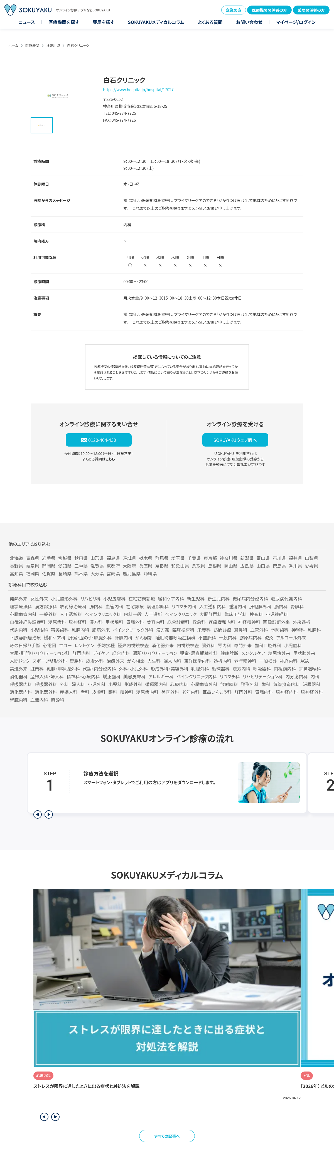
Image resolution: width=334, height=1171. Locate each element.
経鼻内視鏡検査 (133, 645)
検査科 (256, 614)
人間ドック (20, 660)
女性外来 (39, 598)
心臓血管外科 (204, 684)
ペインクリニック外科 (133, 629)
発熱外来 (19, 598)
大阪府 (129, 565)
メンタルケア (253, 653)
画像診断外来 (276, 622)
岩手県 (48, 558)
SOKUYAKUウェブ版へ (235, 440)
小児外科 (96, 684)
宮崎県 (113, 573)
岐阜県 (32, 565)
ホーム (13, 45)
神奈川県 (53, 45)
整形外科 (250, 684)
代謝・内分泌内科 (99, 668)
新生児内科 (218, 598)
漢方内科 (241, 668)
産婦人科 (69, 692)
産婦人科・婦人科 (47, 676)
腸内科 (96, 606)
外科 (64, 684)
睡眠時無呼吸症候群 (175, 637)
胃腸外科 (135, 622)
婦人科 (78, 684)
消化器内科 (21, 692)
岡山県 (230, 565)
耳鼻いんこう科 (217, 692)
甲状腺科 (114, 622)
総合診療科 (178, 622)
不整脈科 (207, 637)
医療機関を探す (63, 22)
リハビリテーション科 (263, 676)
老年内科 (191, 692)
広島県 (247, 565)
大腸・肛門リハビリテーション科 (40, 653)
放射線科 (229, 684)
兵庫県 (145, 565)
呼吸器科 (262, 668)
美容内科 (155, 622)
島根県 (214, 565)
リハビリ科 (90, 598)
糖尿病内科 (147, 692)
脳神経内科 (287, 692)
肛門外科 (243, 692)
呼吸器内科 (21, 684)
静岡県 (48, 565)
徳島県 (279, 565)
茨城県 (129, 558)
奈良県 (161, 565)
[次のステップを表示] (49, 814)
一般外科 (48, 614)
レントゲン (84, 645)
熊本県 (81, 573)
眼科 (112, 692)
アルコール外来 (291, 637)
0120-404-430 (102, 440)
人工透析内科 (212, 606)
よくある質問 (210, 22)
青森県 (32, 558)
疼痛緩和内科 (221, 622)
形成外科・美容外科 (169, 668)
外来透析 (301, 622)
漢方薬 (163, 629)
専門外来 (243, 645)
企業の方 (234, 10)
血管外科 (259, 629)
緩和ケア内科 (171, 598)
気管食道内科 (286, 684)
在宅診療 (135, 606)
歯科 (265, 684)
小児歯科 (293, 645)
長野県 (16, 565)
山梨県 (311, 558)
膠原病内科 (250, 637)
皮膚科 (98, 692)
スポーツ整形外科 (50, 660)
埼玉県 (178, 558)
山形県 (97, 558)
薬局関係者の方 (311, 10)
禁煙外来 (19, 668)
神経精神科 (249, 622)
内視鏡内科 (285, 668)
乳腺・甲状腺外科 (63, 668)
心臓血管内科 (23, 614)
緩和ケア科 (54, 637)
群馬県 (161, 558)
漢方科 (96, 622)
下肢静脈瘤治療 (25, 637)
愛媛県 (311, 565)
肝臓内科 (123, 637)
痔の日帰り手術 (25, 645)
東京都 (210, 558)
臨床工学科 (236, 614)
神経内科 (289, 660)
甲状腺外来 (304, 653)
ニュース (26, 22)
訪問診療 (222, 629)
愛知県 (65, 565)
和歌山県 (180, 565)
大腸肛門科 (211, 614)
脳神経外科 (312, 692)
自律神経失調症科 (27, 622)
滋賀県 (97, 565)
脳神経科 (78, 622)
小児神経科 (277, 614)
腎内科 (224, 645)
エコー (65, 645)
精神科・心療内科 (83, 676)
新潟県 (247, 558)
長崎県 (65, 573)
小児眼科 (39, 629)
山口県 (263, 565)
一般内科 (228, 637)
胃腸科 (76, 660)
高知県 (16, 573)
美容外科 (170, 692)
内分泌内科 (296, 676)
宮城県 (65, 558)
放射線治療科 (73, 606)
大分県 (97, 573)
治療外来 (115, 660)
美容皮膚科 (134, 676)
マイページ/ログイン (296, 22)
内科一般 (133, 614)
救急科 (199, 622)
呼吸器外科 (46, 684)
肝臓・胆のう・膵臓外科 (90, 637)
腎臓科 (297, 606)
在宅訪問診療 (141, 598)
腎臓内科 (19, 699)
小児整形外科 (64, 598)
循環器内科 (156, 684)
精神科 (126, 692)
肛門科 (37, 668)
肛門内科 (81, 653)
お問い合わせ (249, 22)
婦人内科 (172, 660)
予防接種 (106, 645)
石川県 (279, 558)
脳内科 (281, 606)
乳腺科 (314, 629)
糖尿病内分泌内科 (250, 598)
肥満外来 (101, 629)
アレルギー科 (161, 676)
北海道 (16, 558)
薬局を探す (103, 22)
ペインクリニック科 (103, 614)
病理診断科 (158, 606)
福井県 (295, 558)
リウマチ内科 (184, 606)
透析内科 (222, 660)
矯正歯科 (112, 676)
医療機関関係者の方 (269, 10)
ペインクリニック (181, 614)
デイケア (101, 653)
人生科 (154, 660)
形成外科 (133, 684)
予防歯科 (280, 629)
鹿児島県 (132, 573)
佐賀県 (48, 573)
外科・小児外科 (133, 668)
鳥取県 (198, 565)
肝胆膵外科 (260, 606)
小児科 (115, 684)
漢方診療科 (46, 606)
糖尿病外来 (279, 653)
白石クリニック (78, 45)
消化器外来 (162, 645)
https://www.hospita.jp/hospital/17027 (138, 89)
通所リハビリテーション (155, 653)
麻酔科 (57, 699)
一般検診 (268, 660)
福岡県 (32, 573)
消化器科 (19, 676)
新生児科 (196, 598)
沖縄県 (150, 573)
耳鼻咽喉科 (310, 668)
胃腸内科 (264, 692)
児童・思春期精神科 (199, 653)
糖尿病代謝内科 (286, 598)
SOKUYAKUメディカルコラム (156, 22)
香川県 (295, 565)
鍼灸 (268, 637)
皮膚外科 (95, 660)
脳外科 (208, 645)
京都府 (113, 565)
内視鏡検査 (187, 645)
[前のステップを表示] (37, 814)
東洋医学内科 (197, 660)
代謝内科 (19, 629)
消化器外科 (46, 692)
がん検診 (144, 637)
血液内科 (39, 699)
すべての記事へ (167, 1136)
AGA (304, 660)
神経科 (298, 629)
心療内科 (179, 684)
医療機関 (32, 45)
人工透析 (153, 614)
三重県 (81, 565)
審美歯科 (60, 629)
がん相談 (136, 660)
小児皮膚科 (114, 598)
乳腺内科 (80, 629)
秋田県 (81, 558)
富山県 (263, 558)
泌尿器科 (311, 684)
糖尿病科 (57, 622)
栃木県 (145, 558)
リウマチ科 (230, 676)
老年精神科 (245, 660)
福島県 (113, 558)
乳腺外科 (200, 668)
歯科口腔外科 (268, 645)
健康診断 (229, 653)
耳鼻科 (240, 629)
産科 (84, 692)
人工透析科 (71, 614)
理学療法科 (21, 606)
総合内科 (121, 653)
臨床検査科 (183, 629)
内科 (314, 676)
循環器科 (221, 668)
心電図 (49, 645)
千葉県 (194, 558)
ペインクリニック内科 (196, 676)
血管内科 (114, 606)
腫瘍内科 (238, 606)
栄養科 (204, 629)
